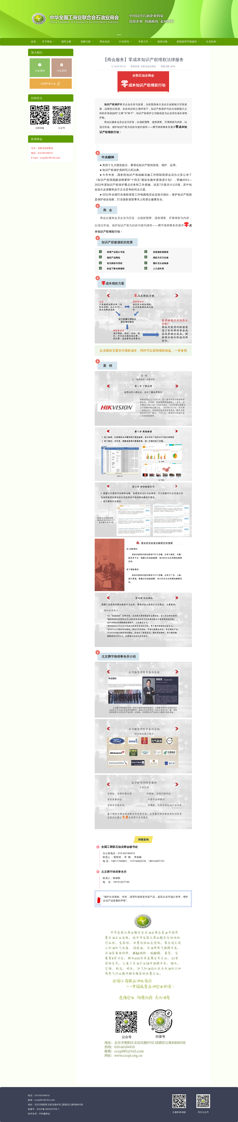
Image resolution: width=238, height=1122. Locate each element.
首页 (33, 41)
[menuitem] (33, 42)
